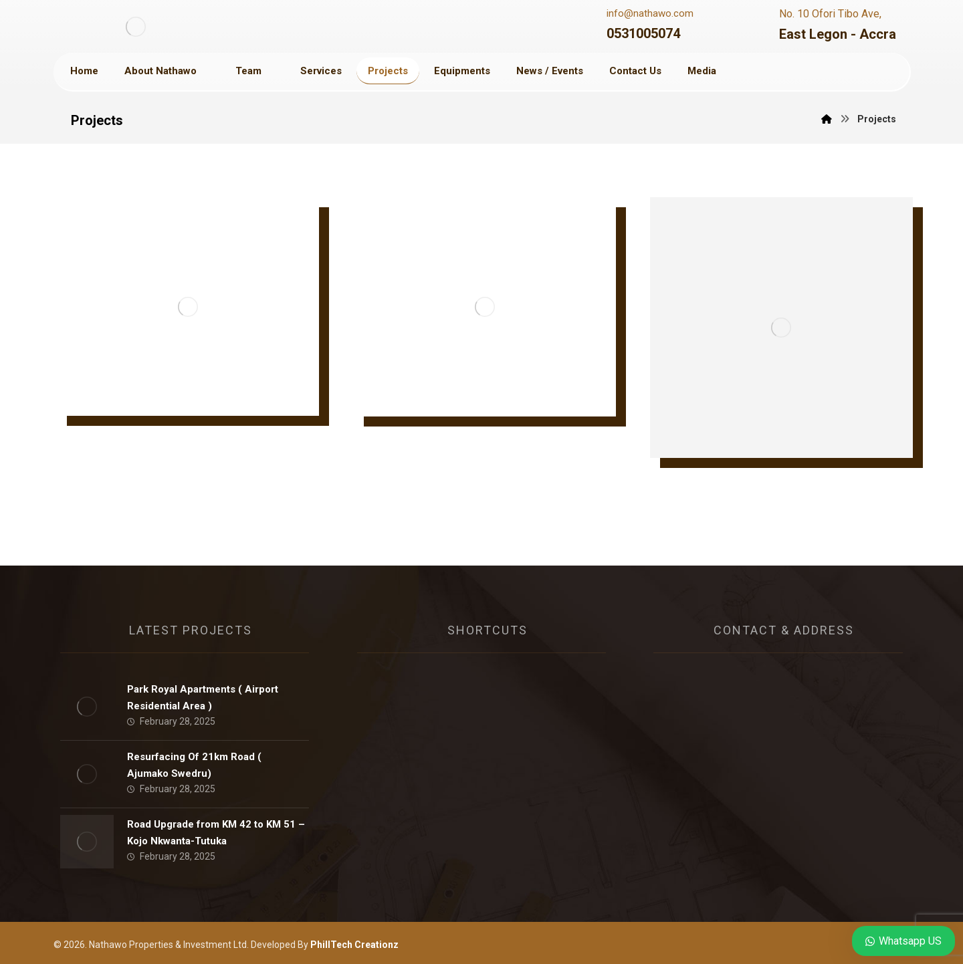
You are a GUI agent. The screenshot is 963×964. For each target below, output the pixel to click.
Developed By (324, 944)
